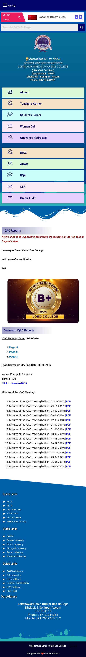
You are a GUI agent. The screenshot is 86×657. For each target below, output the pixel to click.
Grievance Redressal (33, 137)
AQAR (24, 164)
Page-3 (13, 356)
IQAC (23, 152)
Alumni (24, 92)
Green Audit (27, 198)
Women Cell (27, 126)
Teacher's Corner (31, 103)
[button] (43, 5)
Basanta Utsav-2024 (52, 17)
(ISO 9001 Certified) (43, 70)
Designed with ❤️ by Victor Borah (43, 653)
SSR (22, 186)
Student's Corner (30, 115)
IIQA (23, 175)
